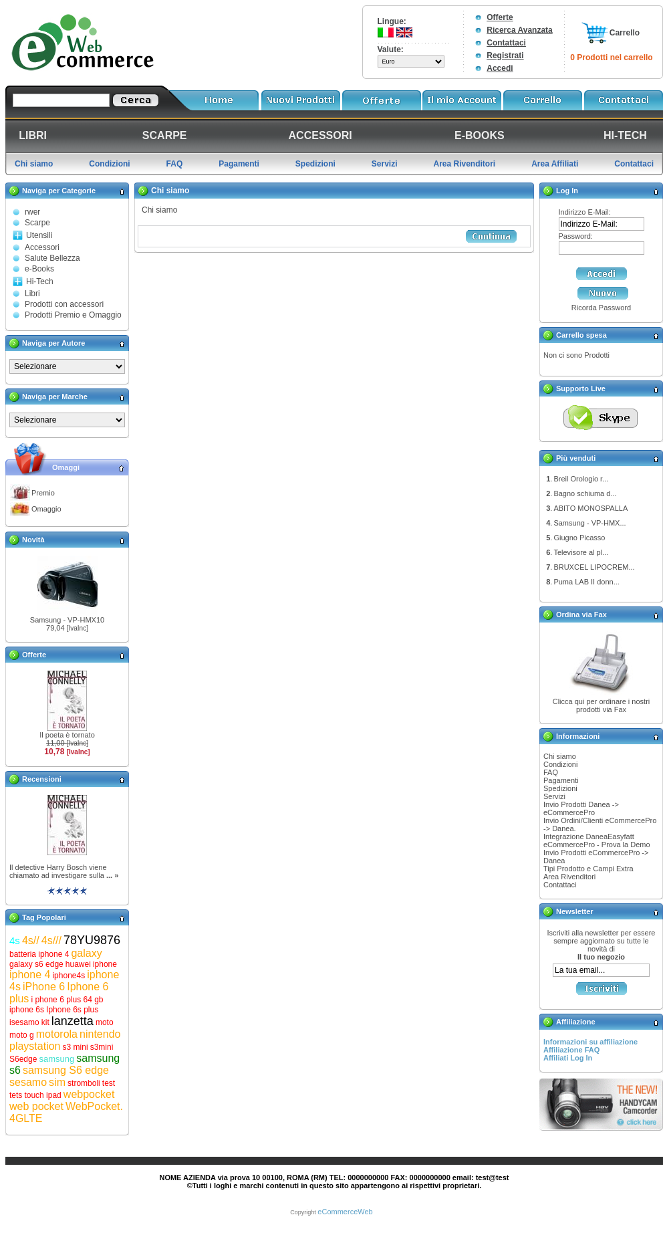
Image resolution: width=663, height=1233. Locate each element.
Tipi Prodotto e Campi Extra (588, 869)
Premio (43, 493)
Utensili (39, 235)
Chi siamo (559, 756)
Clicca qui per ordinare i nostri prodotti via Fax (601, 705)
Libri (32, 293)
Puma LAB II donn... (586, 582)
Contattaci (506, 42)
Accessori (42, 247)
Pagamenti (561, 780)
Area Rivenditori (569, 877)
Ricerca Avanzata (520, 30)
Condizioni (560, 764)
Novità (33, 540)
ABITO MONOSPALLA (590, 508)
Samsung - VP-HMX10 (67, 620)
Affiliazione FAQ (571, 1050)
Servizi (554, 796)
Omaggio (46, 509)
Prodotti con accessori (64, 304)
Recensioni (41, 779)
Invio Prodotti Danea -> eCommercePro (581, 808)
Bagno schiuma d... (584, 493)
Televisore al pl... (580, 552)
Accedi (500, 68)
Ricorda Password (601, 308)
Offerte (500, 17)
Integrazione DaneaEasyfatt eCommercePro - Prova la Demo (596, 840)
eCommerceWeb (344, 1212)
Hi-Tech (39, 281)
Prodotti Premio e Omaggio (73, 315)
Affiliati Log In (567, 1058)
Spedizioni (560, 788)
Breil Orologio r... (580, 479)
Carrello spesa (581, 335)
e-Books (39, 268)
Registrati (505, 55)
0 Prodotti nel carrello (611, 57)
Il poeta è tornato (67, 735)
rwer (32, 212)
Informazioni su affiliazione (590, 1042)
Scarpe (37, 222)
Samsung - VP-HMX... (589, 523)
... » (112, 875)
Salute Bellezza (52, 258)
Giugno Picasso (579, 538)
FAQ (550, 772)
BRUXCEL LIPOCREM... (593, 567)
